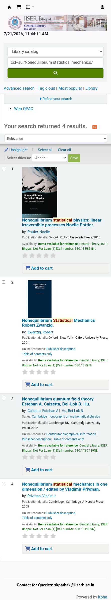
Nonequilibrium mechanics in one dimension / (64, 486)
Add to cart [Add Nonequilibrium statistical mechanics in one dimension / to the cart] (39, 548)
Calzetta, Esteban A (43, 411)
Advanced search (19, 88)
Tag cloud (46, 88)
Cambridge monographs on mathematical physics (66, 416)
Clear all (64, 150)
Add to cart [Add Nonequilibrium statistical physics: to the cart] (39, 268)
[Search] (55, 73)
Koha (102, 597)
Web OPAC (23, 108)
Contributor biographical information (71, 434)
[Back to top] (96, 584)
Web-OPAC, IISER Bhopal (9, 7)
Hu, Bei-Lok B (72, 411)
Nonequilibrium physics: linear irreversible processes (62, 222)
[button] (19, 7)
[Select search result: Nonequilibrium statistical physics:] (3, 168)
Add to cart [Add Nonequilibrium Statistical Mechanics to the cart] (39, 384)
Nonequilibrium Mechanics (58, 323)
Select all (45, 150)
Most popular (70, 88)
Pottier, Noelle (38, 232)
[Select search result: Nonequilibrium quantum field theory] (3, 398)
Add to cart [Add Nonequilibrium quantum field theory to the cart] (39, 469)
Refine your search (57, 99)
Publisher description (60, 349)
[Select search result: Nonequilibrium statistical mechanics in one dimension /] (3, 483)
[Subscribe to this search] (95, 127)
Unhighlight (16, 150)
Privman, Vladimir (41, 496)
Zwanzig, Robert (40, 332)
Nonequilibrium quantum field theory (58, 401)
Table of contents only (37, 354)
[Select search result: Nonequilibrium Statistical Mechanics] (3, 282)
